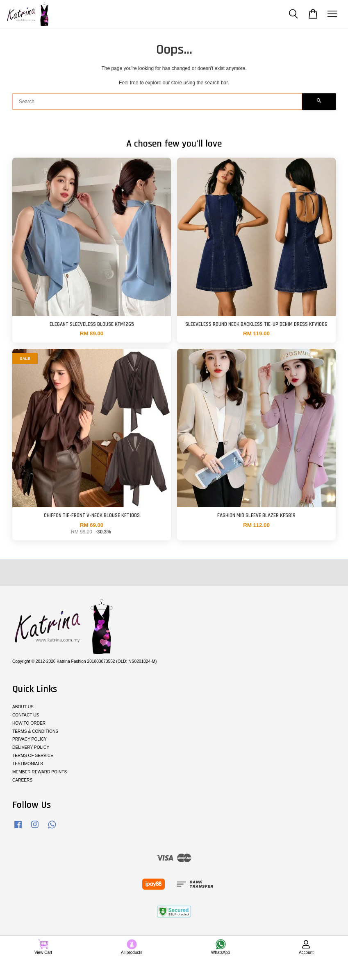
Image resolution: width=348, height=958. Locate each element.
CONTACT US (25, 715)
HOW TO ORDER (28, 723)
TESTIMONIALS (27, 763)
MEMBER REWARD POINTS (39, 772)
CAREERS (22, 780)
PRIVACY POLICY (29, 739)
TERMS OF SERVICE (32, 755)
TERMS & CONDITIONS (35, 731)
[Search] (157, 101)
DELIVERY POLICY (30, 747)
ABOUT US (23, 707)
